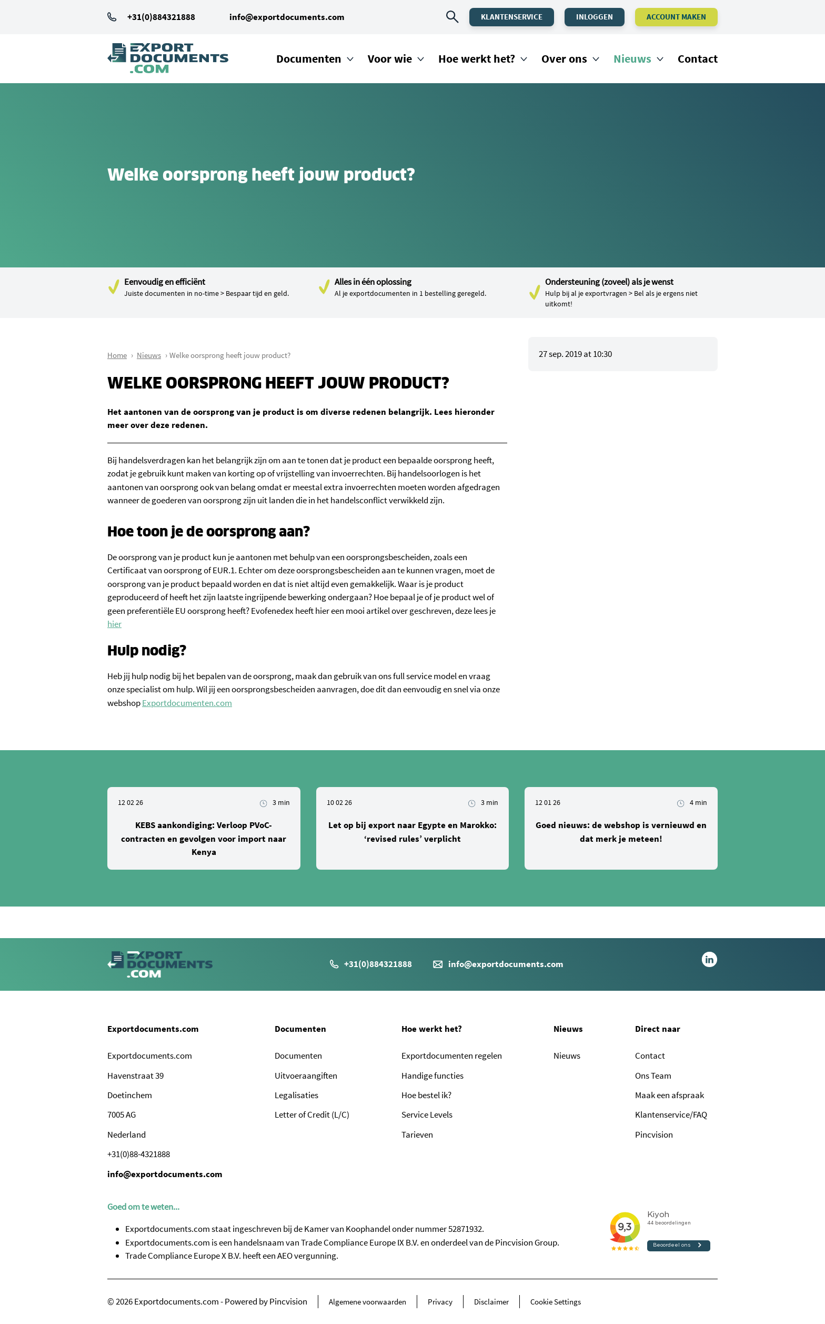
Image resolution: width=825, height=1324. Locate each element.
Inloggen (594, 17)
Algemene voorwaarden (367, 1302)
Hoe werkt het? (476, 58)
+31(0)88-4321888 (138, 1154)
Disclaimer (491, 1302)
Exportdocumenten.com (187, 703)
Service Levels (426, 1114)
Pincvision (654, 1134)
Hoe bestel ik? (426, 1095)
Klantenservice (511, 17)
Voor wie (390, 58)
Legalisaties (296, 1095)
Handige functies (432, 1075)
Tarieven (417, 1134)
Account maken (676, 17)
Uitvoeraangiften (306, 1075)
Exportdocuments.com (153, 1028)
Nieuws (632, 58)
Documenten (308, 58)
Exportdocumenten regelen (451, 1055)
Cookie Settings (555, 1302)
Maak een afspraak (669, 1095)
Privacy (440, 1302)
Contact (698, 58)
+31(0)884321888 (151, 17)
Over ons (564, 58)
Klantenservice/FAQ (671, 1114)
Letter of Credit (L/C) (312, 1114)
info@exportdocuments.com (287, 17)
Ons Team (653, 1075)
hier (114, 624)
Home (117, 355)
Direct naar (657, 1028)
